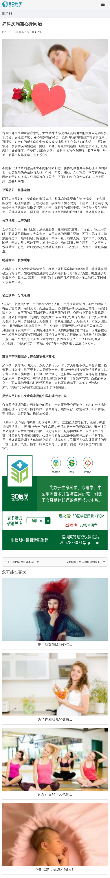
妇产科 (39, 32)
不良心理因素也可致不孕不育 (22, 562)
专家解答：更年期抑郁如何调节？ (85, 562)
